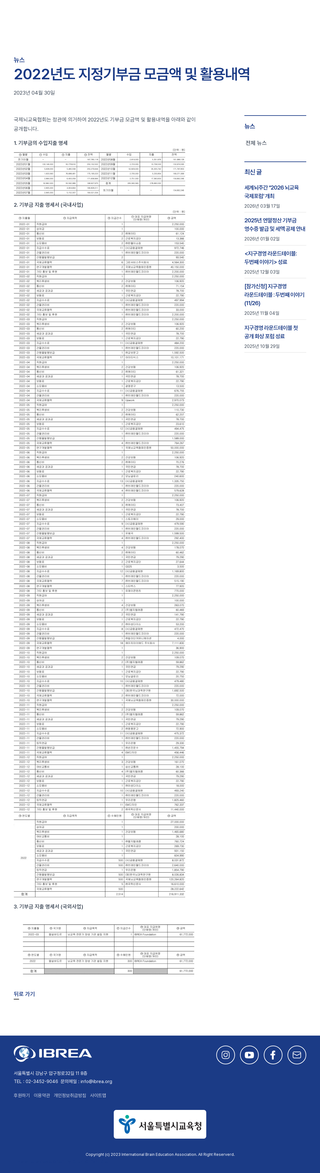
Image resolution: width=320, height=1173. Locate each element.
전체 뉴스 (256, 143)
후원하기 (22, 1095)
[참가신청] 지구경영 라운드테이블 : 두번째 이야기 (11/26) (274, 294)
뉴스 (249, 126)
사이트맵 (98, 1095)
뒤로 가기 (24, 994)
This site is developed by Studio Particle (61, 1162)
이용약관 (42, 1095)
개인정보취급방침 (70, 1095)
